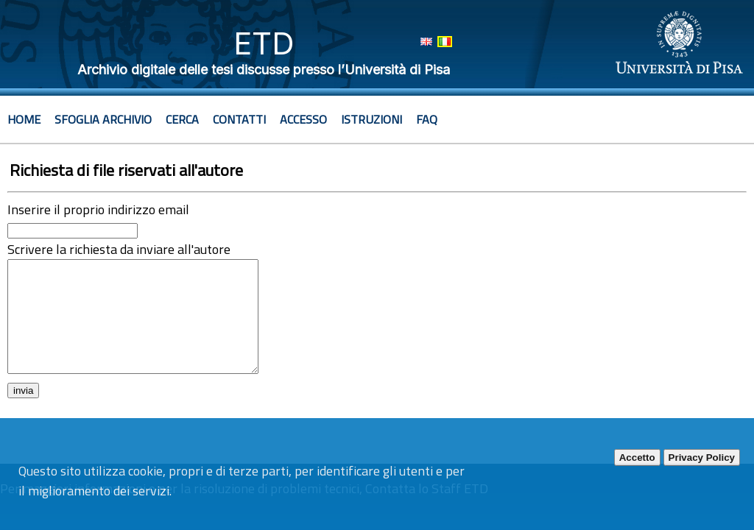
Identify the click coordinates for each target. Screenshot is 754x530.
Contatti (239, 119)
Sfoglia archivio (103, 119)
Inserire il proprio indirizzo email (98, 209)
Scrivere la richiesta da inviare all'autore (118, 249)
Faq (426, 119)
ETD (264, 43)
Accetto (637, 457)
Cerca (182, 119)
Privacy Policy (702, 457)
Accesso (303, 119)
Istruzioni (371, 119)
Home (23, 119)
